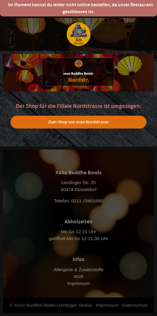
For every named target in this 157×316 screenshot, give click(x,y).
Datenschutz (135, 305)
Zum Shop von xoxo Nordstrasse (78, 122)
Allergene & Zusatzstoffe (78, 269)
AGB (78, 276)
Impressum (78, 283)
